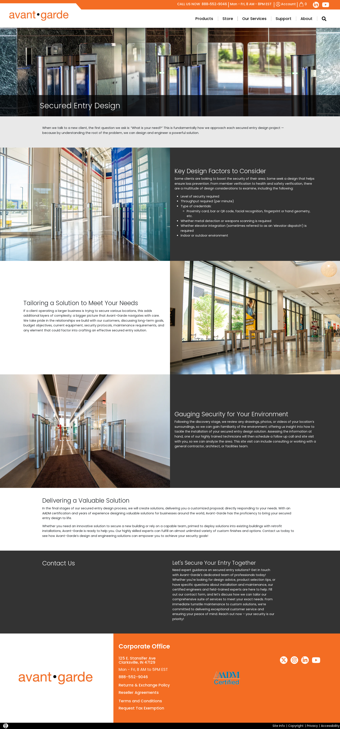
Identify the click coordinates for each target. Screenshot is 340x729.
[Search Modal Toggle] (324, 19)
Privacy (312, 726)
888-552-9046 (133, 677)
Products (204, 18)
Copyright (296, 726)
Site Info (279, 726)
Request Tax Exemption (141, 708)
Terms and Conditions (140, 701)
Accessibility (330, 726)
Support (283, 18)
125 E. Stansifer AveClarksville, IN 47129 (137, 660)
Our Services (254, 18)
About (306, 18)
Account (286, 4)
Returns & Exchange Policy (144, 685)
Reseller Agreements (139, 692)
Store (227, 18)
